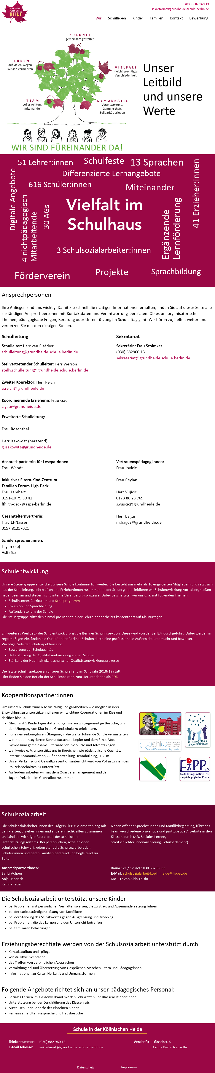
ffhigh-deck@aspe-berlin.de (26, 504)
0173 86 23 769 (129, 498)
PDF (114, 677)
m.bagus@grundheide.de (139, 522)
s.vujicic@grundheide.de (138, 504)
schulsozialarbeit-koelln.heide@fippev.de (155, 874)
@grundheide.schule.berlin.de (51, 352)
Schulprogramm (67, 601)
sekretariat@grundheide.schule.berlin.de (180, 9)
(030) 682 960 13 (197, 4)
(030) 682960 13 (130, 352)
